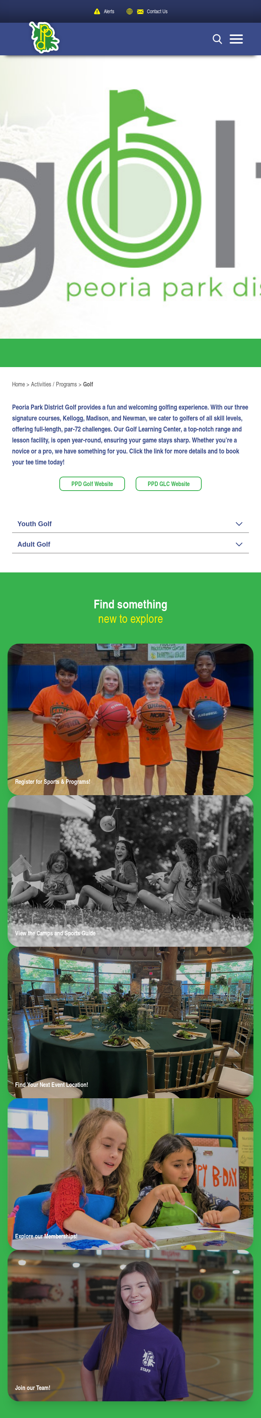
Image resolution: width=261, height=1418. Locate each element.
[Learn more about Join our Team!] (130, 1325)
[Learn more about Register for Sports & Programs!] (130, 719)
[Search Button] (217, 39)
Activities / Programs (54, 384)
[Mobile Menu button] (236, 39)
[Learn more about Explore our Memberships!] (130, 1174)
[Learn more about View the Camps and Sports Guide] (130, 871)
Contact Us (157, 11)
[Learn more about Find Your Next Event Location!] (130, 1022)
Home (18, 384)
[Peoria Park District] (38, 39)
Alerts (109, 11)
